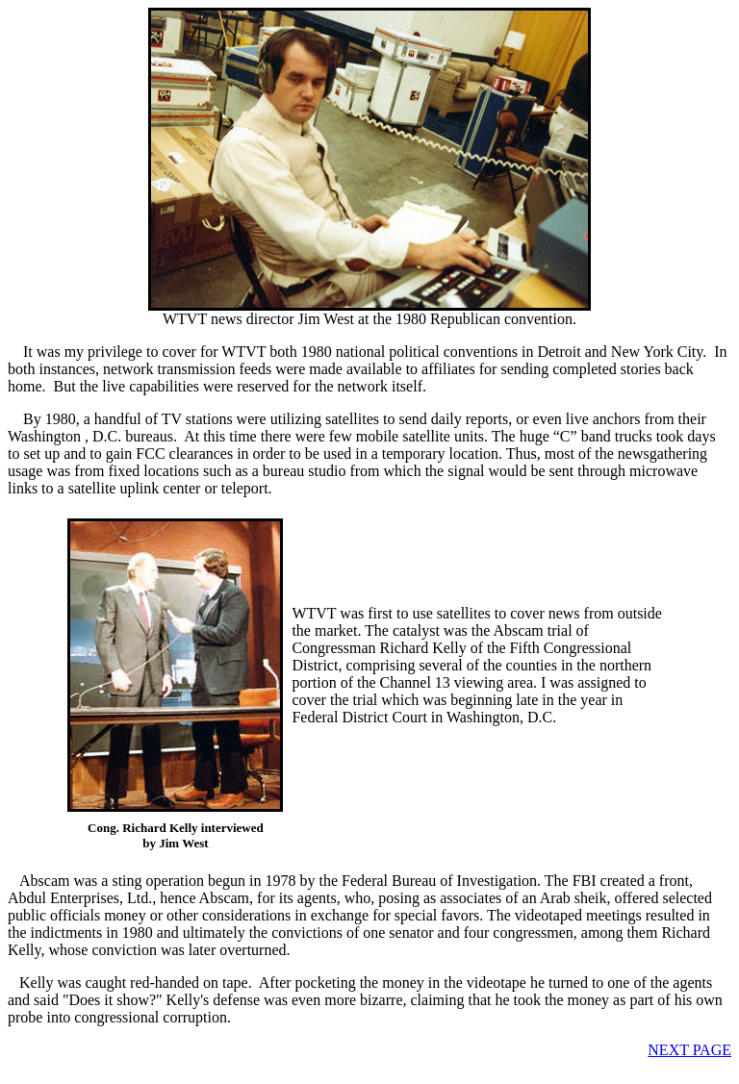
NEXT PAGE (689, 1050)
